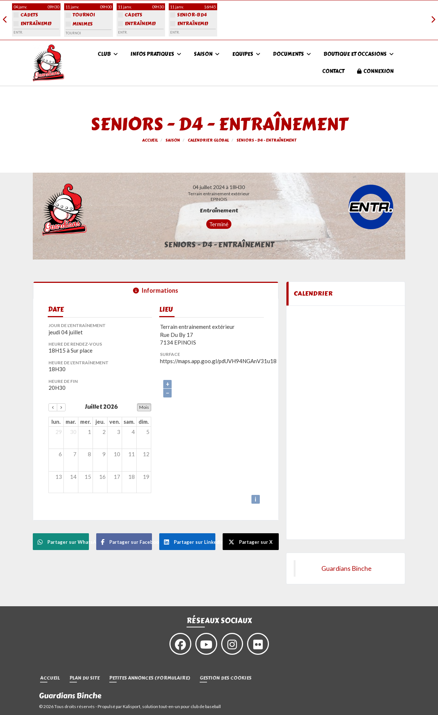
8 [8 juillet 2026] (89, 454)
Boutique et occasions (359, 54)
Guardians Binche (346, 568)
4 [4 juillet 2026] (133, 431)
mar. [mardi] (71, 421)
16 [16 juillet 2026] (102, 476)
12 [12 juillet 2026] (146, 454)
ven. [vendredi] (114, 421)
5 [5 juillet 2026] (147, 431)
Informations (155, 290)
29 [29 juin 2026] (58, 431)
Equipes (246, 54)
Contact (333, 71)
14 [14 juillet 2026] (73, 476)
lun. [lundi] (55, 421)
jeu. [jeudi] (100, 421)
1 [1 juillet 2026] (89, 431)
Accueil (50, 678)
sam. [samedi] (129, 421)
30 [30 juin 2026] (73, 431)
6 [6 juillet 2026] (60, 454)
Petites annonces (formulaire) (149, 678)
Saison (206, 54)
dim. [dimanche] (143, 421)
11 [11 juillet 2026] (131, 454)
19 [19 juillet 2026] (146, 476)
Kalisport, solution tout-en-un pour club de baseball (172, 706)
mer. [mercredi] (85, 421)
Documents (292, 54)
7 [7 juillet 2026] (75, 454)
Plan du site (84, 678)
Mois (144, 407)
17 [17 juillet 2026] (117, 476)
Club (108, 54)
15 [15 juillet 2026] (88, 476)
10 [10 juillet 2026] (117, 454)
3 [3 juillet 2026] (118, 431)
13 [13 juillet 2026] (58, 476)
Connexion (375, 71)
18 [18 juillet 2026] (131, 476)
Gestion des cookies (225, 678)
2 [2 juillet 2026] (104, 431)
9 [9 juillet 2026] (104, 454)
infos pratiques (155, 54)
